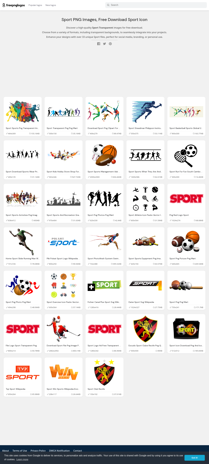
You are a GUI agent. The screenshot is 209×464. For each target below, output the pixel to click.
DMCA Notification (59, 450)
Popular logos (35, 5)
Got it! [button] (195, 458)
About (5, 450)
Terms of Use (19, 450)
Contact (77, 450)
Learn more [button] (22, 459)
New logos (51, 5)
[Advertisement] (104, 71)
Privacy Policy (38, 450)
